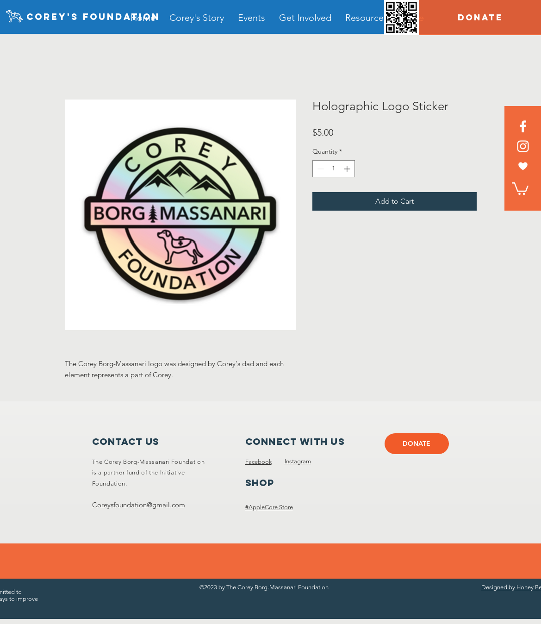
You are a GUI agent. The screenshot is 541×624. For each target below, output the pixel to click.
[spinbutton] (333, 169)
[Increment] (348, 169)
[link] (520, 188)
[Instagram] (523, 146)
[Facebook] (523, 126)
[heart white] (523, 166)
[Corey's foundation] (93, 17)
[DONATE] (480, 17)
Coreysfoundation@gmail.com (138, 504)
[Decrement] (319, 169)
